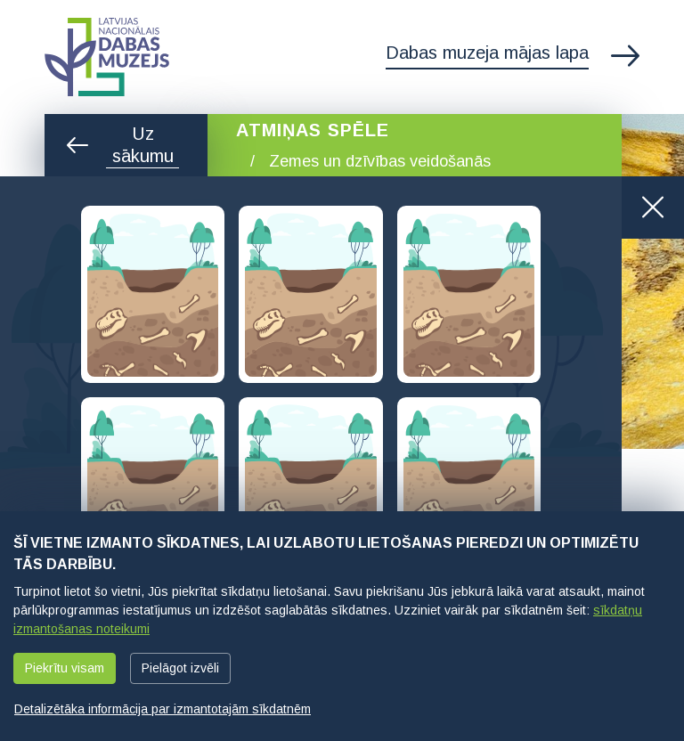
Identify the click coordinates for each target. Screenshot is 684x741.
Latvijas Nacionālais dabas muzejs (107, 57)
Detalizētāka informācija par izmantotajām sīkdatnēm (162, 709)
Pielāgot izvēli (180, 668)
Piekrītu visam (64, 668)
